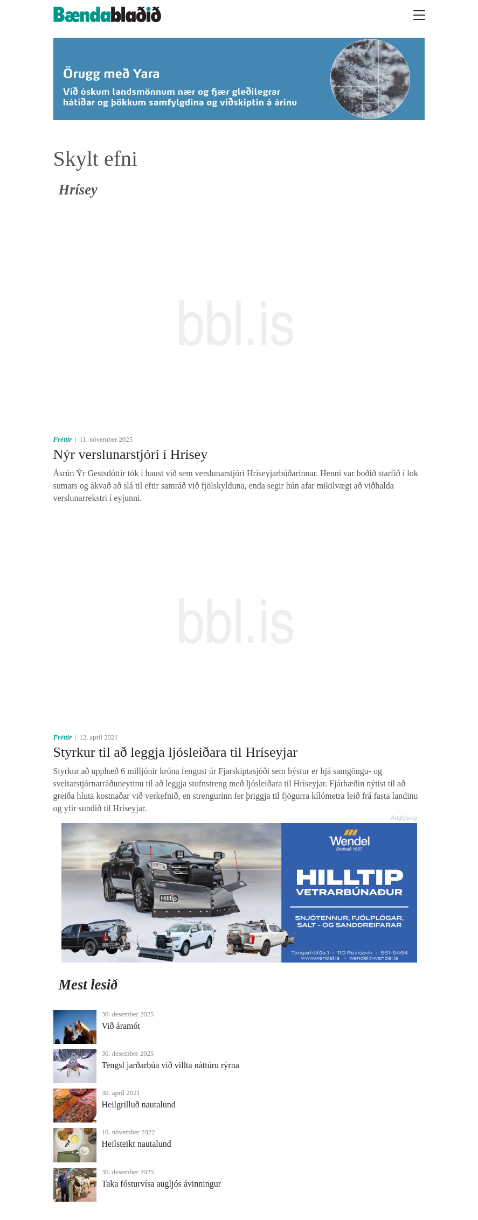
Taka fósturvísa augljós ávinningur (161, 1183)
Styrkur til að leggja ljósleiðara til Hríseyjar (175, 752)
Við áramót (121, 1025)
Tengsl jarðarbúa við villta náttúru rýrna (170, 1065)
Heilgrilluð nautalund (139, 1104)
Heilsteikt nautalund (136, 1143)
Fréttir (62, 439)
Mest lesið (88, 985)
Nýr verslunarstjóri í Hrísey (130, 454)
